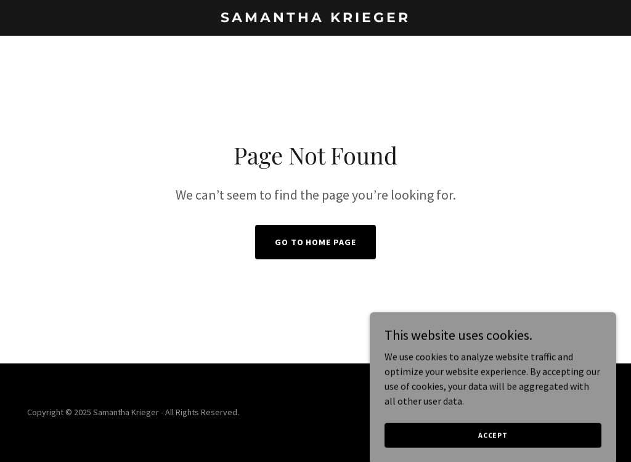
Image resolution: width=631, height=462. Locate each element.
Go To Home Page (316, 242)
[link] (315, 18)
